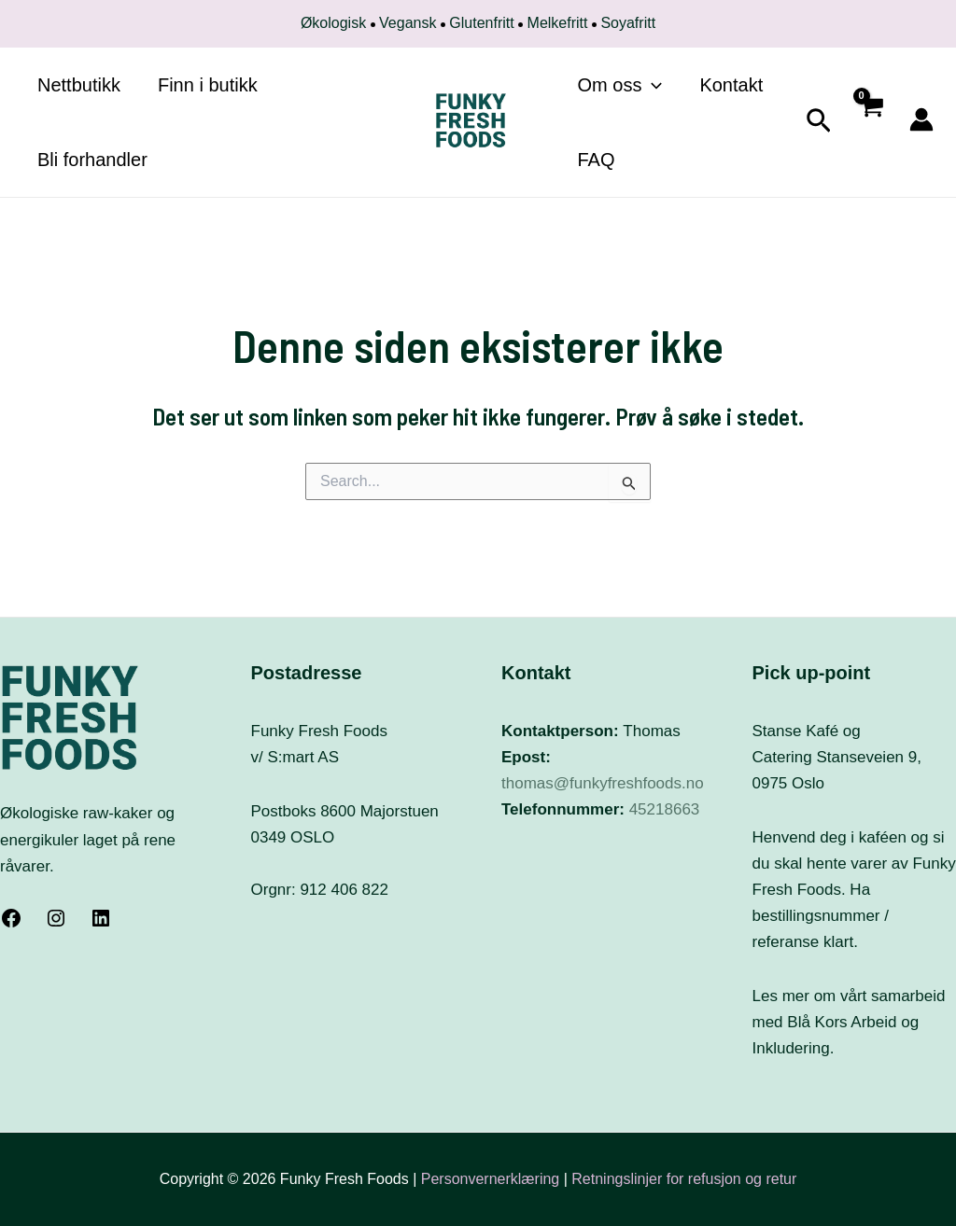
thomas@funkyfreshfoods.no (602, 783)
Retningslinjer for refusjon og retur (683, 1179)
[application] (651, 85)
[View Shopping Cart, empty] (871, 123)
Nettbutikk (78, 85)
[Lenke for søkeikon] (819, 123)
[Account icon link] (921, 119)
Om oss (620, 85)
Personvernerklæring (492, 1179)
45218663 (664, 809)
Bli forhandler (92, 159)
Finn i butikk (208, 85)
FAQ (596, 159)
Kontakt (731, 85)
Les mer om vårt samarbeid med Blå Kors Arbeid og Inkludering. (849, 1022)
